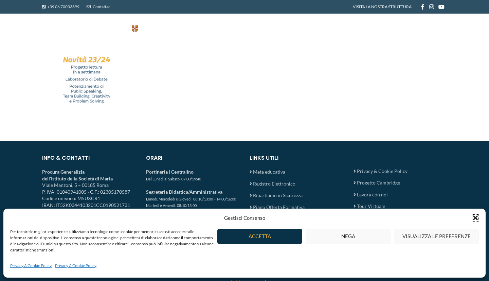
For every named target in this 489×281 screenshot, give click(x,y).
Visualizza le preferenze (436, 236)
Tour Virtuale (371, 206)
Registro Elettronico (274, 184)
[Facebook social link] (423, 7)
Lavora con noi (372, 194)
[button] (475, 217)
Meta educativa (269, 172)
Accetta (260, 236)
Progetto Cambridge (378, 183)
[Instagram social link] (431, 7)
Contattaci (101, 6)
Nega (348, 236)
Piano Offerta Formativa (279, 207)
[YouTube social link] (441, 7)
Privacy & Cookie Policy (31, 265)
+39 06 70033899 (63, 6)
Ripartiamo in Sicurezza (278, 195)
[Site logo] (110, 31)
